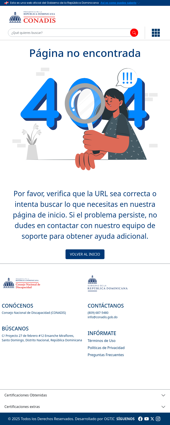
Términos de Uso (102, 340)
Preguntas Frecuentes (106, 354)
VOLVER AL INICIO (85, 254)
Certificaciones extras (22, 406)
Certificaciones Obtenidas (25, 395)
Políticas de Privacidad (106, 347)
